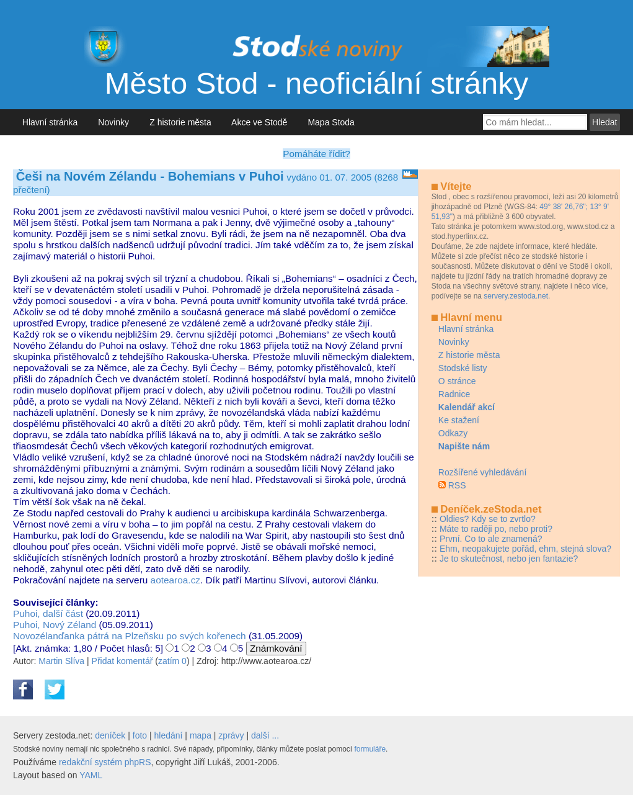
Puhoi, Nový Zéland (54, 624)
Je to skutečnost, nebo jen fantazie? (509, 559)
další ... (265, 735)
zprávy (231, 735)
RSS (457, 485)
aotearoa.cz (175, 580)
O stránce (457, 381)
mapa (200, 735)
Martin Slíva (61, 661)
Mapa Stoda (331, 122)
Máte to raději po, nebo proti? (496, 529)
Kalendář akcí (466, 407)
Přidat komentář (122, 661)
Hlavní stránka (49, 122)
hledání (168, 735)
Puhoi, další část (48, 613)
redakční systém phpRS (105, 762)
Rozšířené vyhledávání (482, 472)
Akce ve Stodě (259, 122)
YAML (90, 775)
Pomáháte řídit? (316, 153)
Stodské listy (462, 368)
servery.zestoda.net (516, 296)
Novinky (114, 122)
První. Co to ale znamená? (491, 539)
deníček (110, 735)
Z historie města (180, 122)
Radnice (454, 394)
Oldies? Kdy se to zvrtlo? (488, 519)
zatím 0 (172, 661)
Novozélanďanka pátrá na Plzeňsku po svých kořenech (129, 636)
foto (140, 735)
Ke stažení (458, 420)
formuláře (370, 749)
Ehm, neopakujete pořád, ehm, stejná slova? (525, 549)
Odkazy (452, 433)
